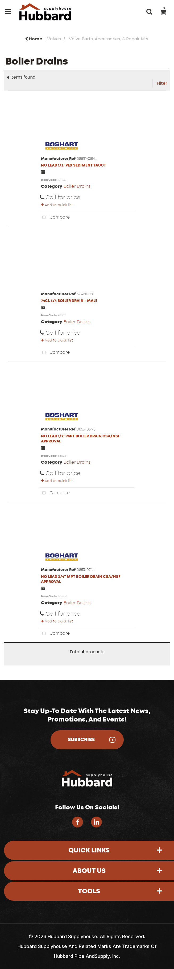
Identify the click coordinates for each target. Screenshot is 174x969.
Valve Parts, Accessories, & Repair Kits (108, 39)
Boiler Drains (77, 186)
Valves (54, 39)
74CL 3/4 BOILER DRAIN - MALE (69, 300)
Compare (55, 217)
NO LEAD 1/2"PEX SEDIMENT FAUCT (73, 165)
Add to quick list (57, 205)
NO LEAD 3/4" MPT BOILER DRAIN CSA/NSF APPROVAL (81, 579)
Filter (162, 83)
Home (33, 39)
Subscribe (81, 739)
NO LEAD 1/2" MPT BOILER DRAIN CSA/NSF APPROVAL (80, 439)
